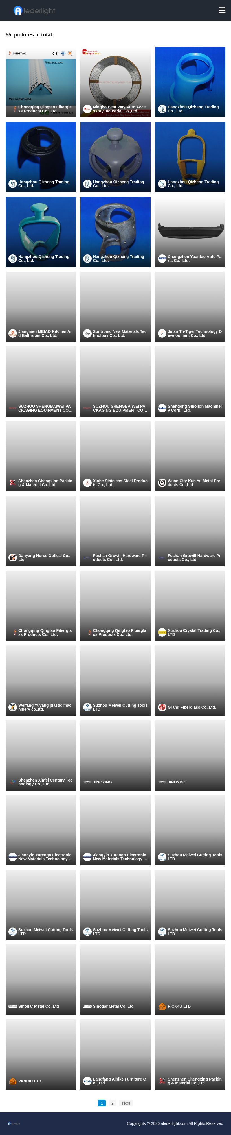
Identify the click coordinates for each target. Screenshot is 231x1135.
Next (126, 1103)
